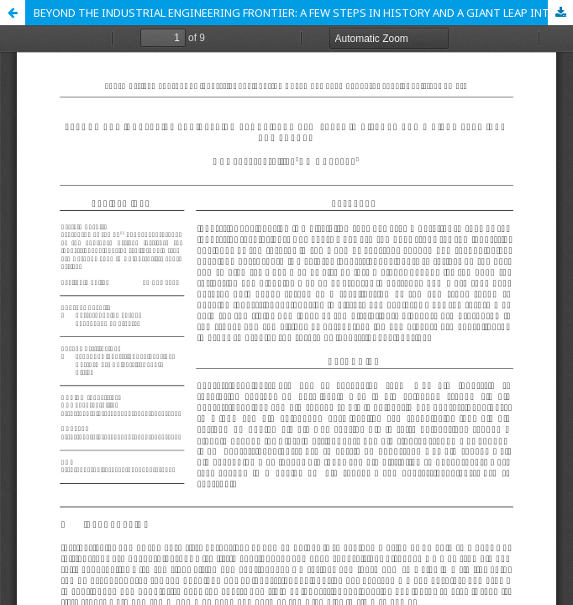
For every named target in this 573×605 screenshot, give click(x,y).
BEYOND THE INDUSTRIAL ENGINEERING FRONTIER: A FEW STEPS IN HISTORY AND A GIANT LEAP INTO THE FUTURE (303, 12)
